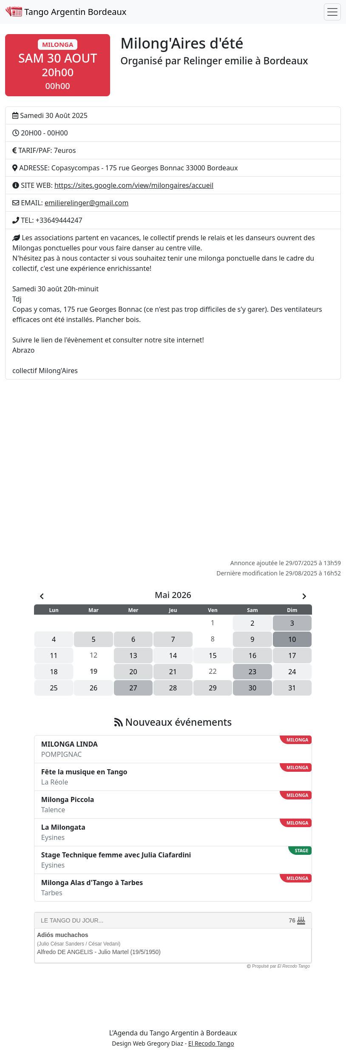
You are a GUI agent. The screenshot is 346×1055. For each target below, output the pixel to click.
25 (53, 688)
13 (133, 655)
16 (252, 655)
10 (292, 639)
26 (93, 688)
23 (252, 671)
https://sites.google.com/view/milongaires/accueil (133, 185)
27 (133, 688)
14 (173, 655)
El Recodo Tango (211, 1043)
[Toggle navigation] (332, 11)
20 (133, 671)
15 (212, 655)
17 (292, 655)
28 (173, 688)
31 (292, 688)
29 (212, 688)
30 (252, 688)
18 (53, 671)
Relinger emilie (217, 60)
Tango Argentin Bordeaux (65, 11)
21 (173, 671)
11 (53, 655)
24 (292, 671)
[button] (57, 65)
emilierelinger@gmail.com (86, 202)
